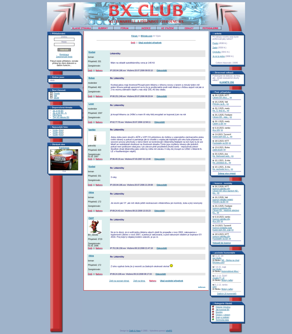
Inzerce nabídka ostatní (222, 199)
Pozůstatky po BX (220, 143)
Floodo (57, 93)
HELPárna (57, 115)
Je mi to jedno (218, 56)
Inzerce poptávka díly (221, 208)
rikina (91, 192)
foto (61, 130)
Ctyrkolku (216, 52)
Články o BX (217, 124)
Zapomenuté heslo (64, 57)
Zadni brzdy (217, 150)
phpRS (169, 331)
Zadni (214, 48)
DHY (214, 287)
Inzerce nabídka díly (221, 189)
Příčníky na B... (219, 104)
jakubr (56, 98)
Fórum (134, 36)
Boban (92, 78)
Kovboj (92, 52)
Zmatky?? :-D (218, 278)
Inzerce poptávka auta (222, 228)
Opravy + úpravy (223, 315)
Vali (55, 95)
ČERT (91, 218)
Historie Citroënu (223, 307)
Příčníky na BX (219, 202)
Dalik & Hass (134, 331)
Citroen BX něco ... (220, 97)
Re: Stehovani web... (221, 156)
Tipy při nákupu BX (61, 117)
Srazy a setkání (222, 317)
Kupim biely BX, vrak (221, 230)
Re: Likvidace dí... (220, 163)
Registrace (64, 54)
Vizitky (55, 130)
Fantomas (64, 148)
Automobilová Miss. (230, 271)
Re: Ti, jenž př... (219, 110)
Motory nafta (227, 280)
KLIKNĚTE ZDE (227, 82)
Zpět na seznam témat (119, 281)
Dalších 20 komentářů (226, 294)
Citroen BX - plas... (220, 117)
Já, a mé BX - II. (60, 113)
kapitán (92, 130)
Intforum (201, 287)
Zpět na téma (139, 281)
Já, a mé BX (58, 111)
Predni (215, 43)
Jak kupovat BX (222, 310)
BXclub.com (146, 36)
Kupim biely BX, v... (220, 137)
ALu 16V (216, 130)
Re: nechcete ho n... (221, 169)
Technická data (222, 320)
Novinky (219, 312)
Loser (91, 104)
